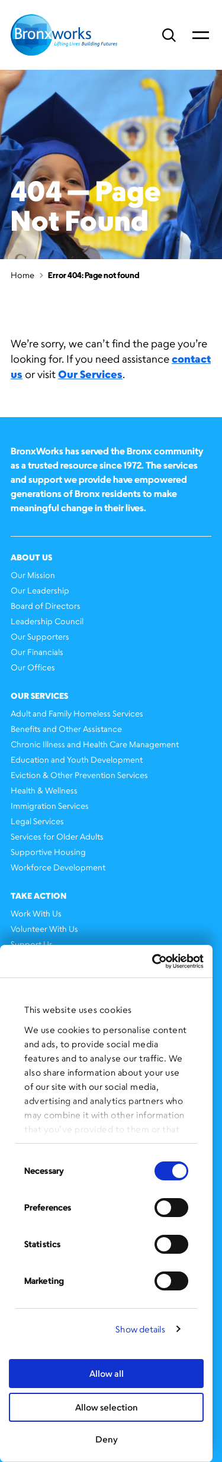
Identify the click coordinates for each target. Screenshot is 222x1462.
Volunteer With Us (44, 929)
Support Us (32, 944)
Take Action (38, 895)
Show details (140, 1329)
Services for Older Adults (57, 836)
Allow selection (106, 1407)
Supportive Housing (48, 852)
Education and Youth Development (77, 759)
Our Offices (33, 667)
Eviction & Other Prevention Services (79, 775)
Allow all (106, 1373)
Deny (106, 1439)
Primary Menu (200, 35)
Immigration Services (50, 806)
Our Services (90, 373)
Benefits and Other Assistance (66, 729)
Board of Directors (46, 606)
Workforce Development (58, 867)
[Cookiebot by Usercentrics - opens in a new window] (153, 961)
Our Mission (33, 575)
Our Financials (37, 652)
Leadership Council (47, 621)
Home (22, 275)
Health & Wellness (44, 790)
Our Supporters (40, 636)
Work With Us (36, 913)
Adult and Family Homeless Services (77, 713)
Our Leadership (40, 590)
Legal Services (37, 821)
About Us (31, 557)
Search (169, 35)
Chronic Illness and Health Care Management (95, 744)
